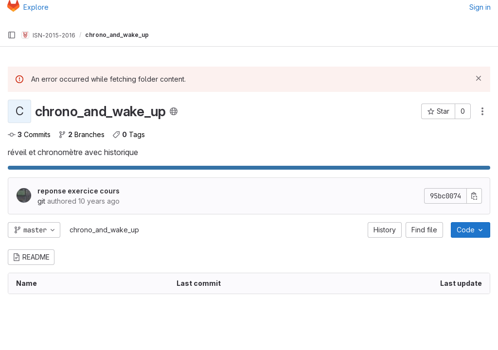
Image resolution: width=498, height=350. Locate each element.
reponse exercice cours (78, 191)
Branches (81, 134)
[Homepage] (13, 7)
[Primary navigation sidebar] (11, 35)
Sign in (480, 7)
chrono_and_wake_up (104, 230)
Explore (36, 7)
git (41, 201)
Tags (128, 134)
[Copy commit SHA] (474, 196)
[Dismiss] (478, 78)
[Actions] (482, 111)
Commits (29, 134)
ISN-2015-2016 (48, 35)
